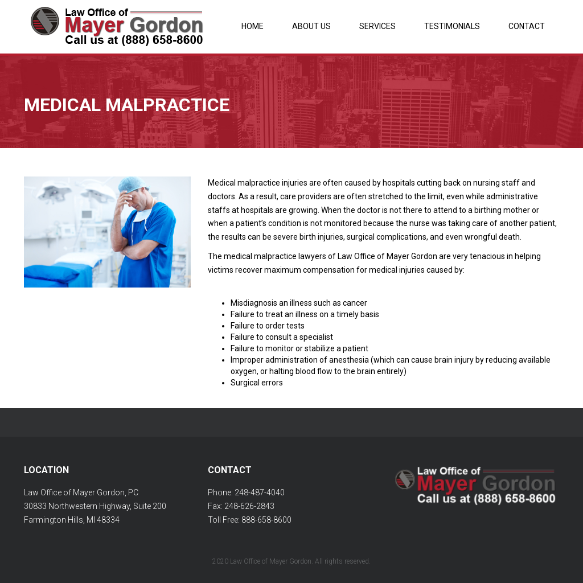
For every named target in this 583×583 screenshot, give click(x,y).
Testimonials (452, 26)
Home (252, 26)
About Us (311, 26)
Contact (526, 26)
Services (377, 26)
